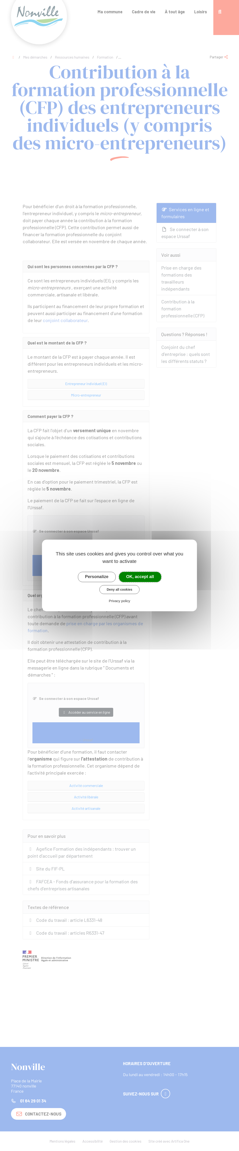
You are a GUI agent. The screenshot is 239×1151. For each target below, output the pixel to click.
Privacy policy (119, 601)
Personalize (96, 576)
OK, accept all (140, 576)
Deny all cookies (119, 589)
